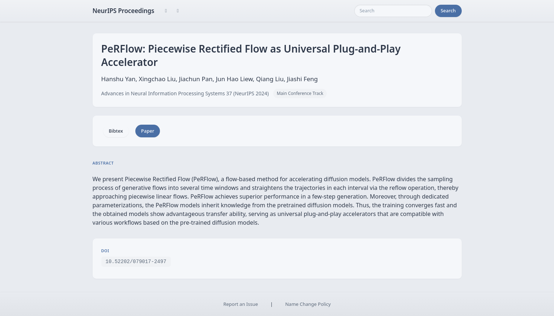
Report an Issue (240, 304)
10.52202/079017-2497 (136, 261)
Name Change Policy (308, 304)
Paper (147, 131)
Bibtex (116, 131)
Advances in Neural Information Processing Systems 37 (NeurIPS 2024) (185, 93)
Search (448, 10)
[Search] (393, 11)
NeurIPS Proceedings (124, 11)
